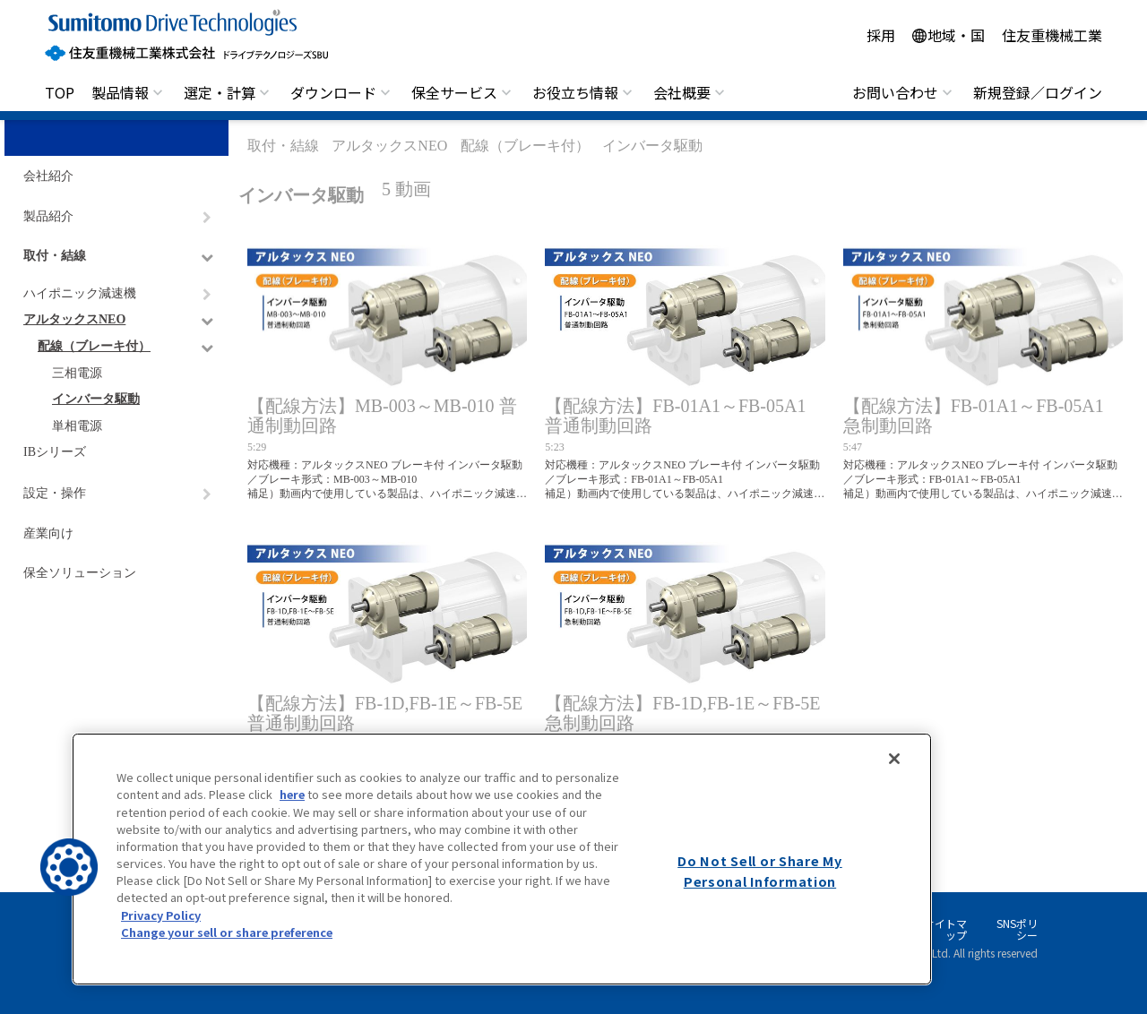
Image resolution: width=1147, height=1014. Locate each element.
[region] (502, 859)
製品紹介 (48, 216)
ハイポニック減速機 (79, 293)
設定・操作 (54, 493)
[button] (69, 867)
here (292, 794)
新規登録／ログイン (1037, 92)
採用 (881, 35)
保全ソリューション (79, 573)
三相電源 (77, 373)
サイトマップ (945, 929)
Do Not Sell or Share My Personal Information (759, 870)
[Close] (894, 758)
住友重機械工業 (1052, 35)
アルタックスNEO (74, 319)
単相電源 (77, 426)
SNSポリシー (1017, 929)
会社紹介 (48, 176)
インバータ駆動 (96, 399)
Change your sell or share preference (226, 932)
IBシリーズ (54, 452)
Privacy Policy (161, 915)
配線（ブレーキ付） (94, 346)
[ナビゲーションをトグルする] (207, 217)
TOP (59, 92)
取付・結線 (54, 255)
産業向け (48, 533)
